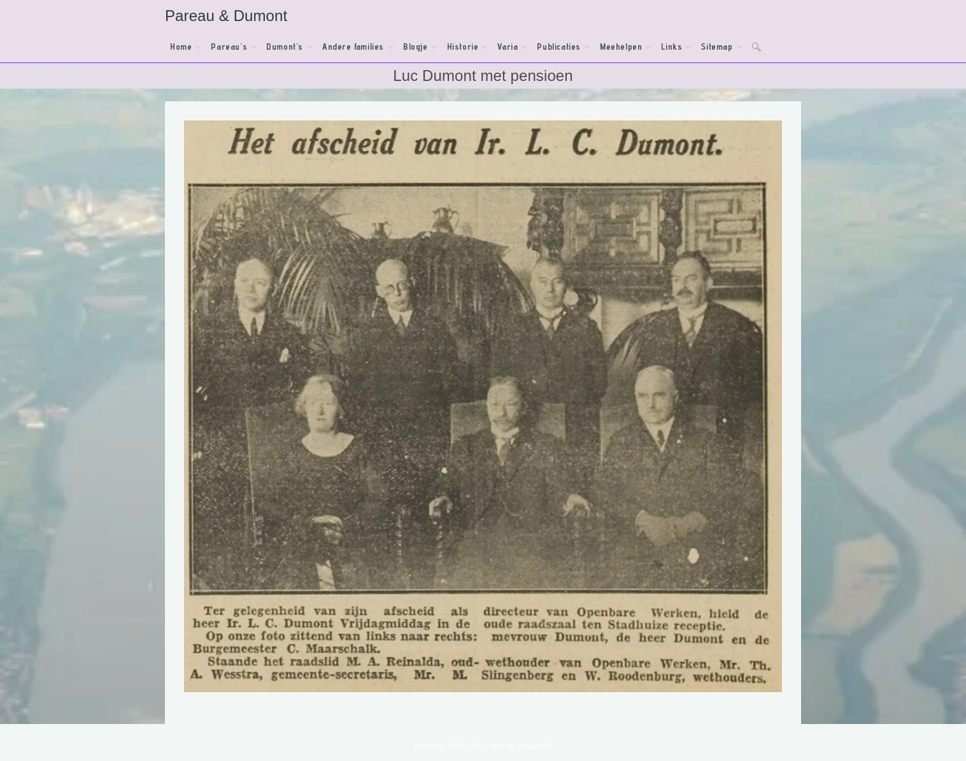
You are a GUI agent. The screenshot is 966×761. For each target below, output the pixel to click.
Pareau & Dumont (226, 15)
